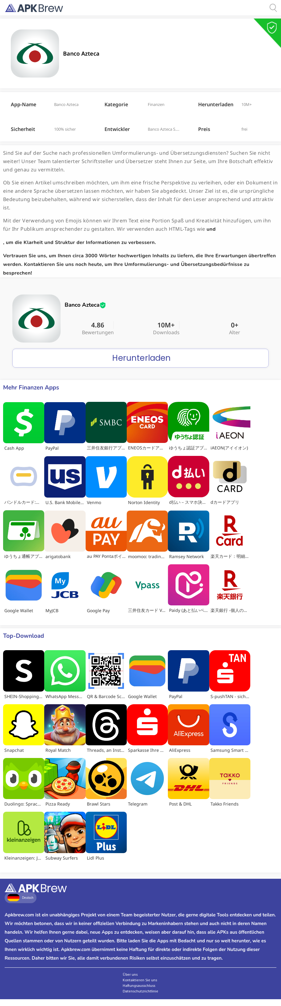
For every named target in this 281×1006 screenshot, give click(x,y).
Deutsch (20, 897)
